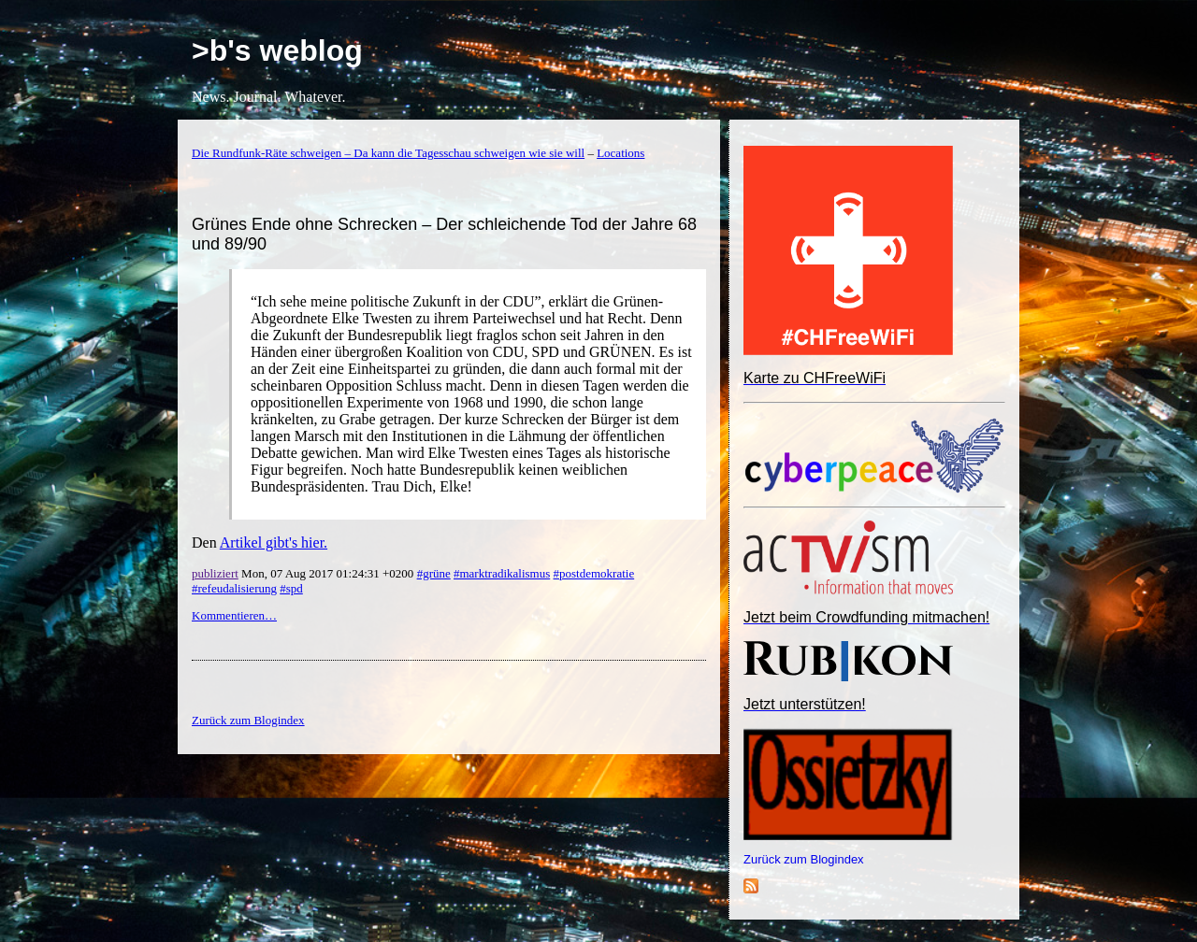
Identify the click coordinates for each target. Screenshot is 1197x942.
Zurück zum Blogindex (803, 859)
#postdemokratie (594, 573)
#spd (291, 588)
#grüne (434, 573)
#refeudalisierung (234, 588)
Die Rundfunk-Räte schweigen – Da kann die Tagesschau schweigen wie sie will (388, 153)
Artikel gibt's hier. (273, 542)
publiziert (215, 573)
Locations (620, 153)
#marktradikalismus (502, 573)
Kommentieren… (234, 615)
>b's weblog (277, 50)
